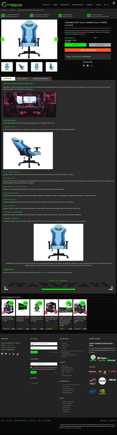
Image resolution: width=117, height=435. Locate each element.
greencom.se (66, 407)
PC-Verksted (66, 386)
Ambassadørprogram (68, 401)
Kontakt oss (64, 366)
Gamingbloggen (65, 352)
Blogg (39, 420)
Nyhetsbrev (32, 420)
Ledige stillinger (67, 405)
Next (56, 39)
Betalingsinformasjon (68, 390)
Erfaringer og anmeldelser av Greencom (72, 351)
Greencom (35, 383)
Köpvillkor (9, 420)
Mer (105, 4)
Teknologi (64, 356)
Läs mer (55, 372)
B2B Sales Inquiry (67, 403)
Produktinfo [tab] (7, 78)
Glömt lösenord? (53, 352)
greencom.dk (66, 409)
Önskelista (100, 44)
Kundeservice (43, 272)
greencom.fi (66, 411)
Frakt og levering (65, 371)
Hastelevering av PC (68, 388)
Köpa (75, 44)
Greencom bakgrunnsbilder (68, 354)
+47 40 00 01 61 (10, 345)
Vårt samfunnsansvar (66, 375)
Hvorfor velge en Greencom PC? (71, 384)
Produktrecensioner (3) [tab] (40, 78)
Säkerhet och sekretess (20, 420)
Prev (2, 39)
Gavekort (63, 347)
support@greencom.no (10, 347)
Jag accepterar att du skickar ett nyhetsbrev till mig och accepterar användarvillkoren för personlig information (44, 368)
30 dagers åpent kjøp (67, 367)
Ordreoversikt (65, 345)
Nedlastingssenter (67, 392)
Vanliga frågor (47, 420)
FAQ (62, 373)
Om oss (63, 349)
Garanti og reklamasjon (67, 369)
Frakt (2, 420)
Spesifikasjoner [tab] (22, 78)
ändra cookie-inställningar (75, 427)
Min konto (64, 343)
